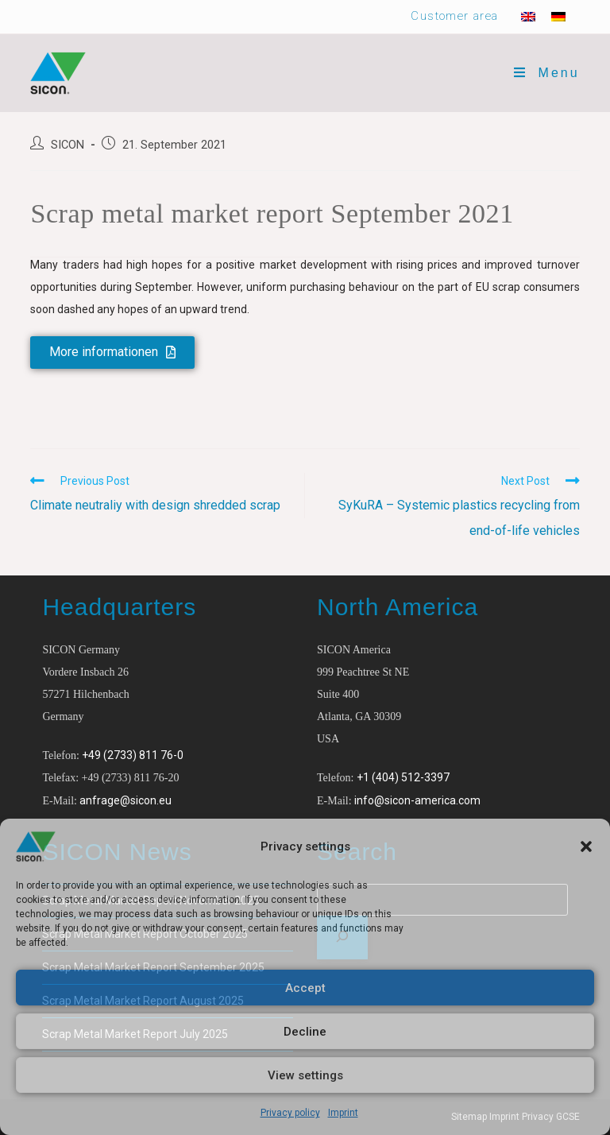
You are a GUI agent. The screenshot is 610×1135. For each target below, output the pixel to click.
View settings (305, 1075)
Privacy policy (290, 1112)
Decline (305, 1032)
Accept (305, 988)
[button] (586, 846)
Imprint (343, 1112)
